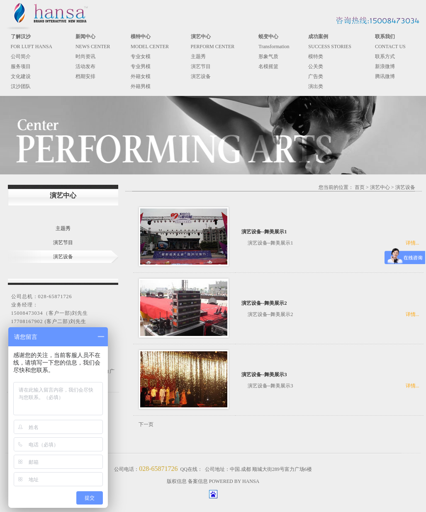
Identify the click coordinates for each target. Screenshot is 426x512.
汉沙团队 (21, 86)
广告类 (315, 76)
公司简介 (21, 56)
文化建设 (21, 76)
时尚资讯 (85, 56)
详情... (412, 243)
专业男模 (141, 66)
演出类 (315, 86)
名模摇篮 (268, 66)
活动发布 (85, 66)
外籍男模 (141, 86)
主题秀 (198, 56)
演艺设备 (201, 76)
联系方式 (385, 56)
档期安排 (85, 76)
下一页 (146, 424)
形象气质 (268, 56)
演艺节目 (201, 66)
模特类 (315, 56)
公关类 (315, 66)
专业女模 (141, 56)
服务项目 (21, 66)
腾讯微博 (385, 76)
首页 (360, 187)
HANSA (250, 481)
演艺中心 (380, 187)
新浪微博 (385, 66)
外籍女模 (141, 76)
